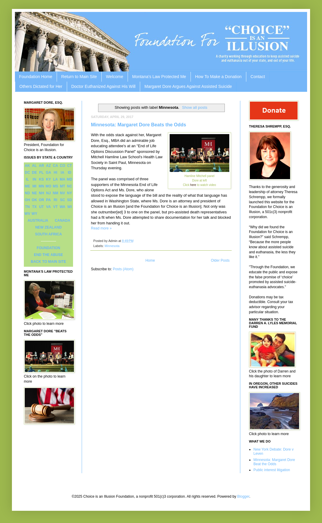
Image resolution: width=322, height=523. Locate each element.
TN (27, 207)
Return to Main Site (79, 76)
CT (69, 166)
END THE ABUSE (48, 255)
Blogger (243, 496)
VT (55, 207)
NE (34, 193)
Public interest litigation (271, 470)
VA (48, 207)
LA (55, 179)
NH (41, 193)
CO (62, 166)
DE (34, 172)
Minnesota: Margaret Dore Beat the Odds (274, 462)
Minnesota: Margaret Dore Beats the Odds (138, 124)
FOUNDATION (48, 248)
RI (55, 200)
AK (27, 166)
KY (48, 179)
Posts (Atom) (123, 269)
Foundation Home (35, 76)
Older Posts (220, 260)
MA (62, 179)
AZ (48, 166)
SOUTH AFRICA (48, 234)
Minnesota (112, 246)
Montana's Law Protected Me (159, 76)
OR (41, 200)
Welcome (114, 76)
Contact (257, 76)
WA (62, 207)
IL (27, 179)
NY (69, 193)
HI (55, 172)
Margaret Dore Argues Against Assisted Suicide (188, 86)
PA (48, 200)
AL (34, 166)
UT (41, 207)
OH (27, 200)
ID (69, 172)
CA (55, 166)
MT (62, 186)
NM (55, 193)
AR (41, 166)
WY (34, 214)
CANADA (62, 220)
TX (34, 207)
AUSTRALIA (37, 220)
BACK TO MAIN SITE (48, 262)
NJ (48, 193)
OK (34, 200)
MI (34, 186)
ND (27, 193)
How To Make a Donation (218, 76)
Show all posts (194, 107)
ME (27, 186)
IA (62, 172)
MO (48, 186)
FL (41, 172)
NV (62, 193)
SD (69, 200)
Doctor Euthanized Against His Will (103, 86)
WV (27, 214)
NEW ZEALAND (48, 227)
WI (69, 207)
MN (41, 186)
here (193, 185)
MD (69, 179)
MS (55, 186)
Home (150, 260)
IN (34, 179)
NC (69, 186)
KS (41, 179)
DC (27, 172)
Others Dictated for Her (40, 86)
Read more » (101, 228)
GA (48, 172)
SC (62, 200)
